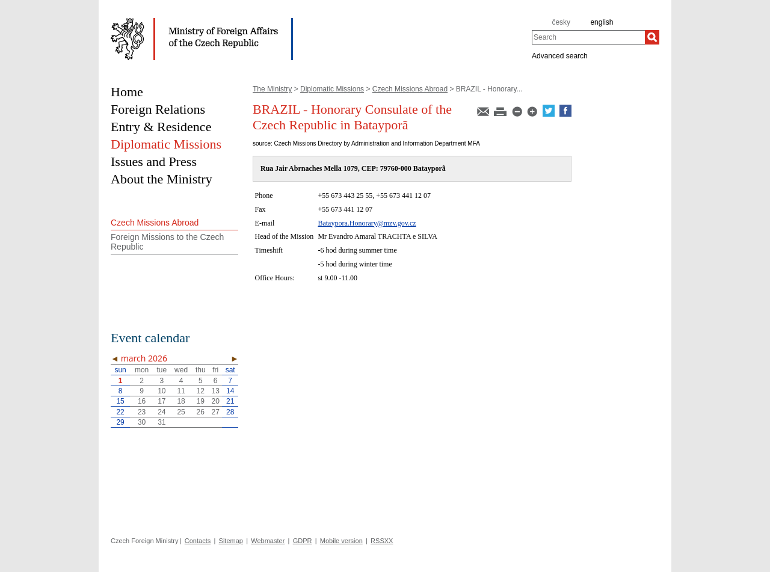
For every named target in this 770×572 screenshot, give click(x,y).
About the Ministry (161, 178)
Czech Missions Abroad (410, 89)
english (601, 22)
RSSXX (382, 540)
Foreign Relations (158, 109)
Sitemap (231, 540)
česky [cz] (561, 22)
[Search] (652, 37)
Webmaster (268, 540)
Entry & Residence (161, 126)
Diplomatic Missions (332, 89)
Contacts (198, 540)
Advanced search (560, 55)
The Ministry (272, 89)
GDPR (302, 540)
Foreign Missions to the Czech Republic (167, 241)
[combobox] (588, 37)
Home (127, 91)
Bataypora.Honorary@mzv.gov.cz (367, 223)
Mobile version (341, 540)
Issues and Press (154, 161)
